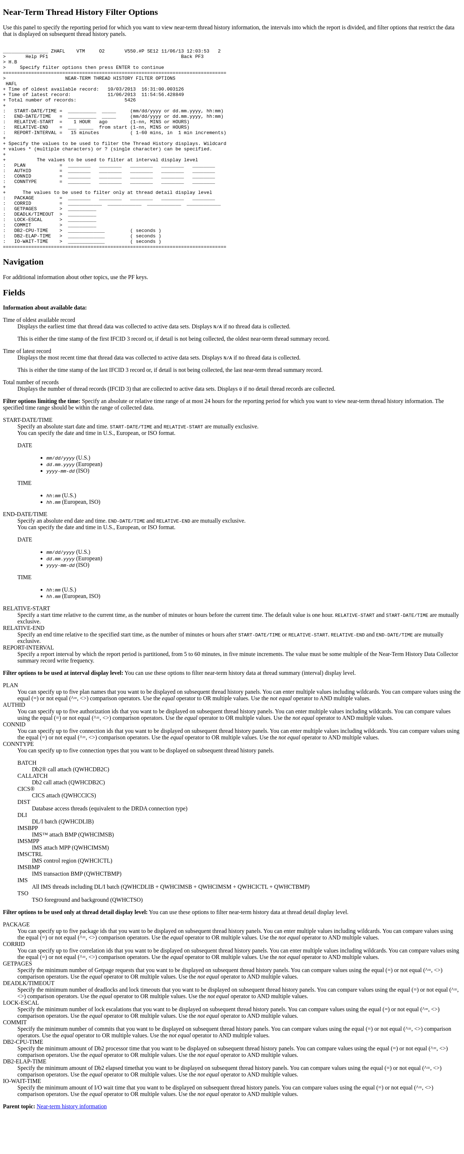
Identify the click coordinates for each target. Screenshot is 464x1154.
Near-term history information (72, 1148)
